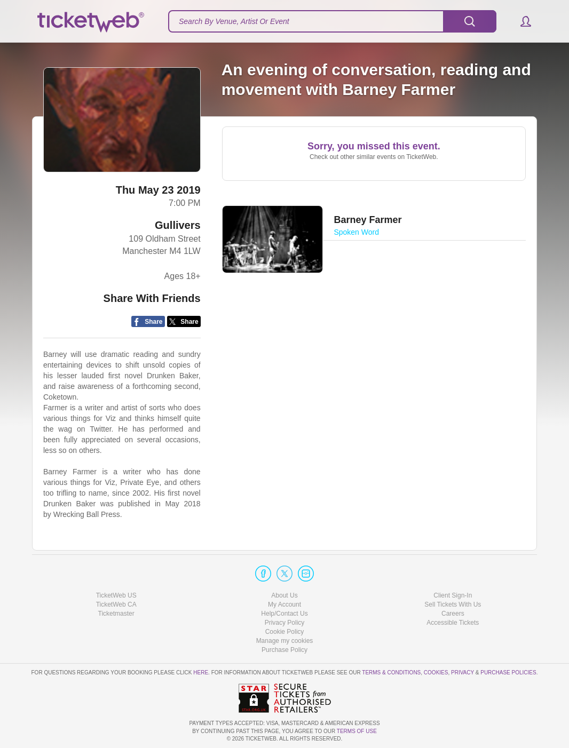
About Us (284, 595)
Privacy (462, 672)
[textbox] (332, 21)
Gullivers (178, 225)
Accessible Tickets (452, 622)
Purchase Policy (284, 650)
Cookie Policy (284, 631)
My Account (284, 604)
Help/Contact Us (284, 613)
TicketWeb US (116, 595)
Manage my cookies (284, 640)
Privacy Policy (285, 622)
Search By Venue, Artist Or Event (234, 21)
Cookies (436, 672)
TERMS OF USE (357, 731)
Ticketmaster (116, 613)
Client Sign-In (452, 595)
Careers (452, 613)
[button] (520, 21)
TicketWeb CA (116, 604)
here (200, 672)
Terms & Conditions (391, 672)
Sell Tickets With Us (452, 604)
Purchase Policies (508, 672)
